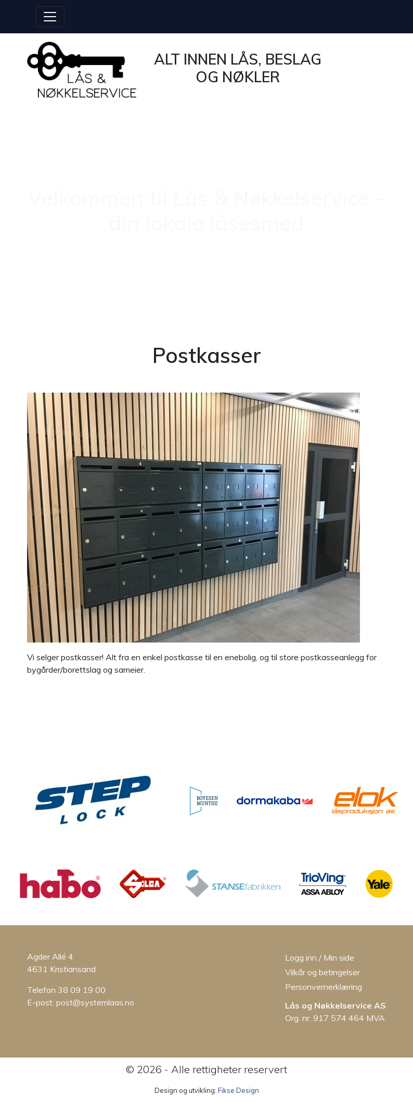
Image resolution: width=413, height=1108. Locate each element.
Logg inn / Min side (319, 957)
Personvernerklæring (323, 986)
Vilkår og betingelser (322, 972)
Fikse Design (238, 1090)
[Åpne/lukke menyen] (49, 16)
